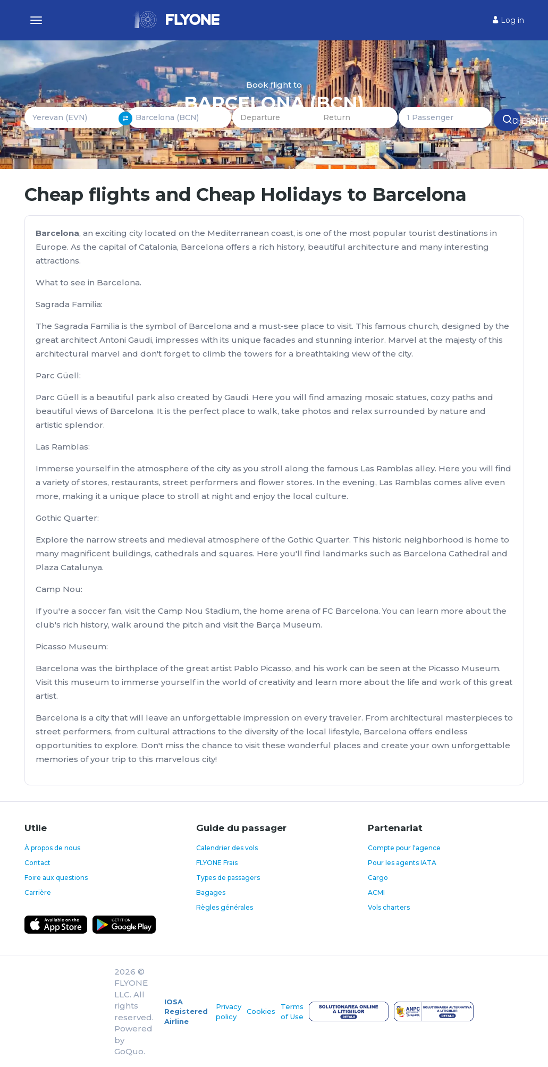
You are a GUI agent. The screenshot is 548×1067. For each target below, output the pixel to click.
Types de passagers (228, 878)
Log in (508, 20)
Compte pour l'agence (404, 848)
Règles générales (224, 907)
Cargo (378, 878)
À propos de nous (52, 848)
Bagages (210, 892)
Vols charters (389, 907)
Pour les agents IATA (402, 863)
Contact (37, 863)
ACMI (376, 892)
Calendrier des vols (227, 848)
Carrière (37, 892)
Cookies (261, 1011)
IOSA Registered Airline (186, 1011)
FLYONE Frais (217, 863)
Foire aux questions (56, 878)
